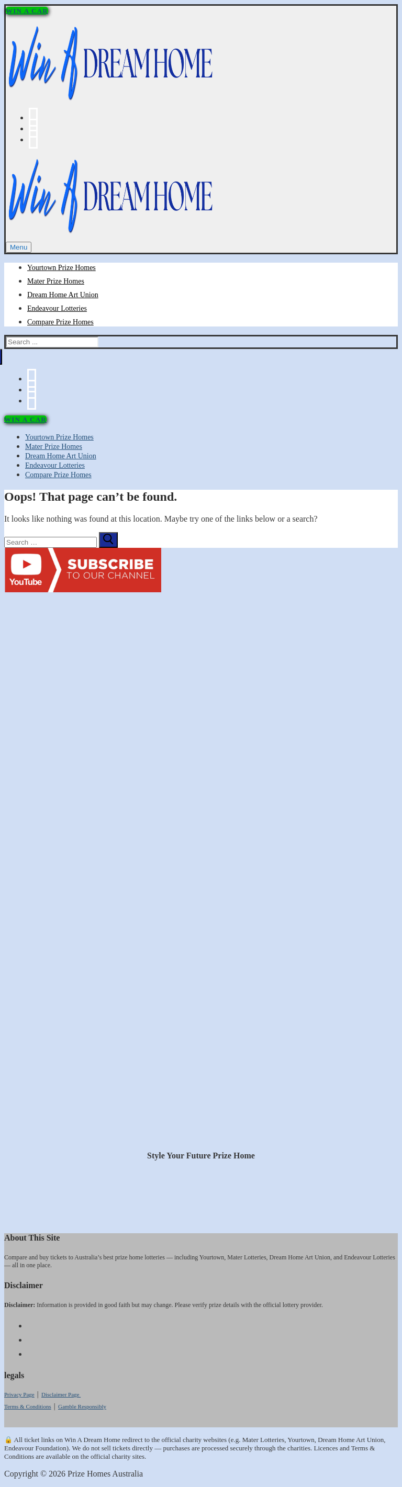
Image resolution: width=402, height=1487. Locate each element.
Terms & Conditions (27, 1406)
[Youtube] (33, 128)
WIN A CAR (27, 11)
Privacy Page (19, 1394)
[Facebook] (33, 117)
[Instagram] (33, 139)
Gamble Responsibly (82, 1406)
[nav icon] (18, 247)
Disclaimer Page (61, 1394)
